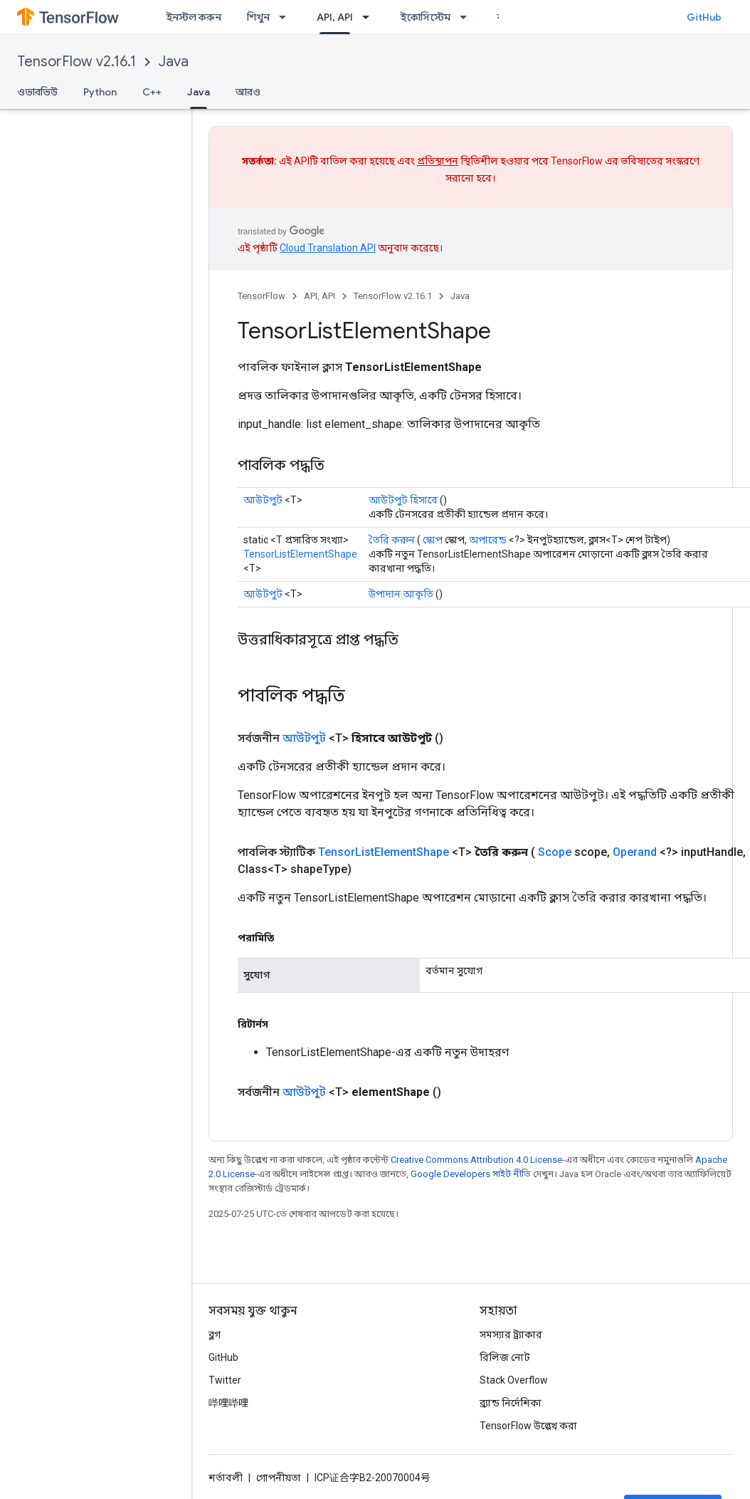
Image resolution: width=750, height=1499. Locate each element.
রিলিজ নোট (505, 1357)
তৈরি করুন (392, 539)
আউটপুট (262, 500)
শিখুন (258, 17)
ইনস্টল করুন (193, 17)
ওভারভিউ (37, 91)
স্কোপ (433, 539)
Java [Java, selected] (198, 91)
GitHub (704, 17)
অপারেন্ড (488, 539)
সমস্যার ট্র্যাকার (511, 1334)
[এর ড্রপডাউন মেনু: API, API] (370, 17)
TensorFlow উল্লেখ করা (528, 1425)
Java (174, 61)
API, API (319, 296)
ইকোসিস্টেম (425, 17)
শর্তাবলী (225, 1477)
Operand (635, 852)
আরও (248, 91)
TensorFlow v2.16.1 (76, 61)
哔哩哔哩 (228, 1403)
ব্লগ (214, 1334)
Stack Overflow (514, 1380)
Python (100, 91)
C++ (152, 91)
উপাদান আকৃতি (401, 594)
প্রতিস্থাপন (437, 161)
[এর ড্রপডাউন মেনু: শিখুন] (287, 17)
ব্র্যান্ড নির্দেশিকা (511, 1403)
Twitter (224, 1380)
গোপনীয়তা (278, 1477)
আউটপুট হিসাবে (403, 500)
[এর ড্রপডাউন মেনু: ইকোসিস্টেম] (467, 17)
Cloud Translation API (328, 248)
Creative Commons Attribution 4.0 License (476, 1159)
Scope (554, 852)
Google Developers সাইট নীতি (471, 1174)
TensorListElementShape (300, 554)
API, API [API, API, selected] (335, 17)
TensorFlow (261, 296)
